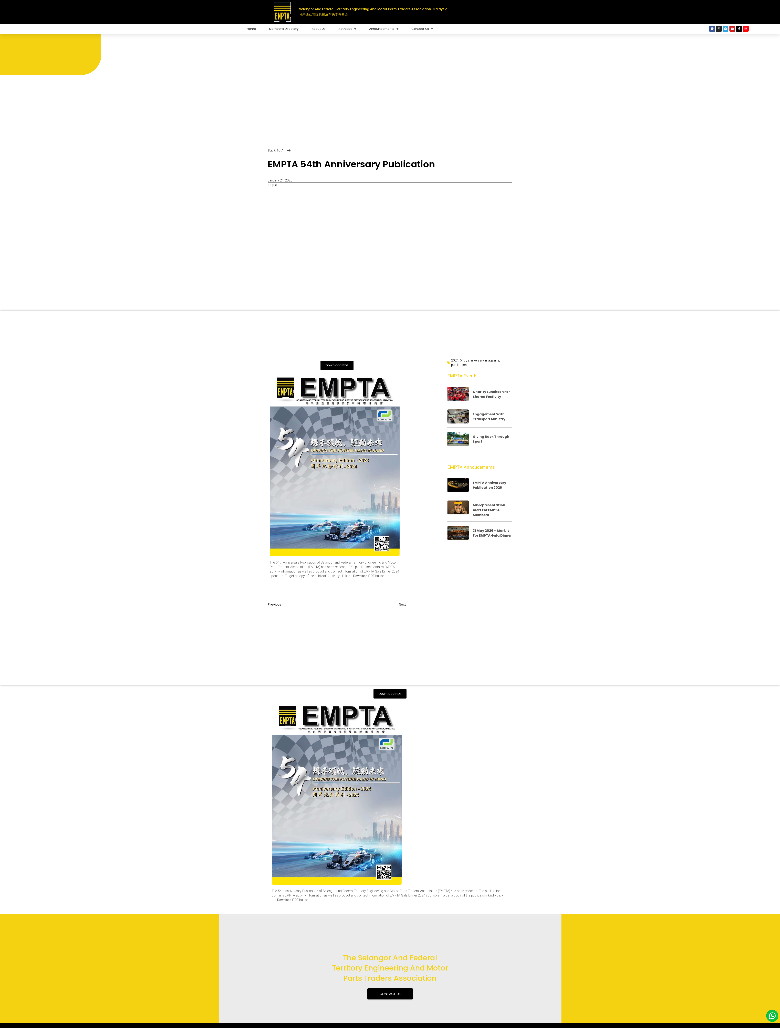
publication (459, 365)
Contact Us (422, 28)
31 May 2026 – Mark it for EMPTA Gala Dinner (492, 533)
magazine (492, 360)
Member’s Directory (283, 29)
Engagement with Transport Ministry (489, 416)
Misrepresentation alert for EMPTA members (489, 510)
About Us (318, 29)
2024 (454, 360)
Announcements (383, 28)
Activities (347, 28)
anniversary (476, 360)
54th (463, 360)
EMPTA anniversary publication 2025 (489, 485)
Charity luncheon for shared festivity (491, 394)
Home (251, 29)
